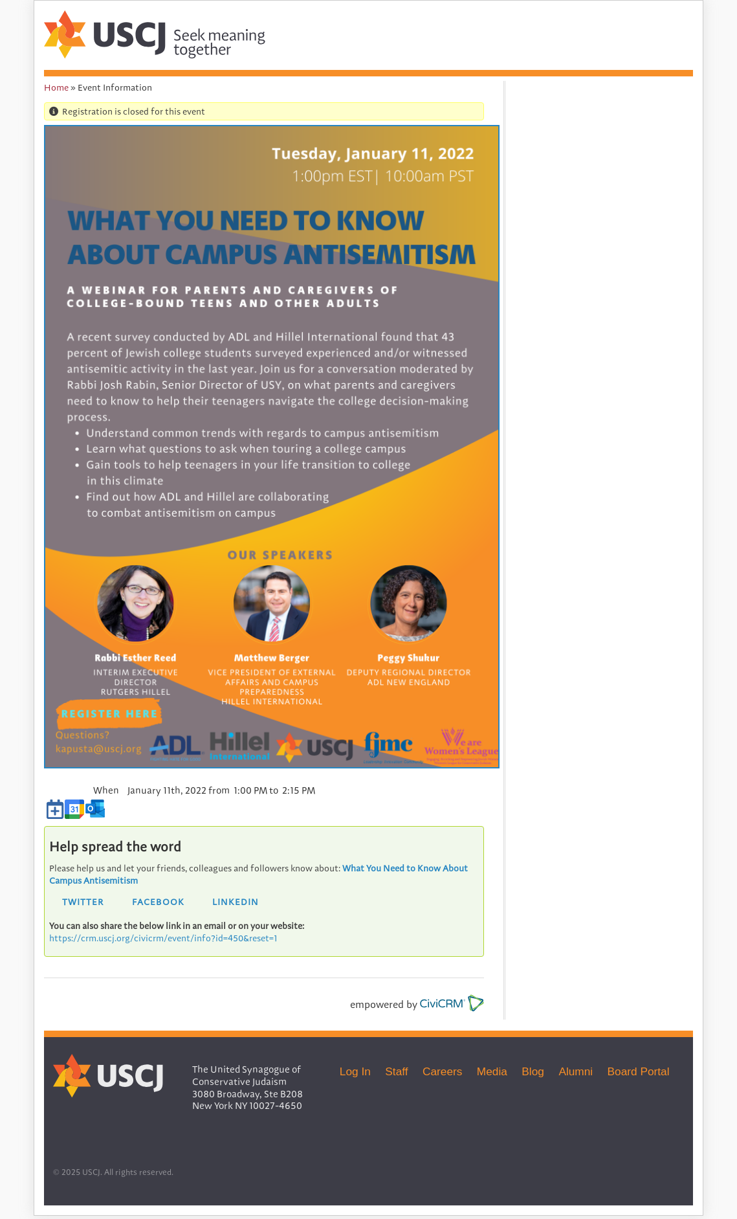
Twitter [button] (83, 901)
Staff (396, 1071)
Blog (533, 1071)
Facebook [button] (158, 901)
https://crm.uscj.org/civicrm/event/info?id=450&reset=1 (163, 938)
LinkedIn (235, 901)
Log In (355, 1071)
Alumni (575, 1071)
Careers (442, 1071)
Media (492, 1071)
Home (56, 87)
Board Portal (639, 1071)
